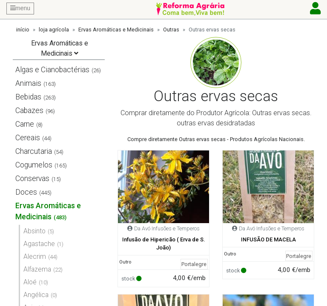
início (22, 29)
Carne (24, 124)
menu (20, 8)
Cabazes (29, 110)
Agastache (39, 244)
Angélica (36, 295)
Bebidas (28, 97)
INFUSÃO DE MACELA (268, 239)
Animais (28, 83)
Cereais (27, 137)
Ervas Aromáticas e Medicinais (116, 29)
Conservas (32, 178)
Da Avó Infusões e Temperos (167, 228)
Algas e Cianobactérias (52, 69)
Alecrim (34, 256)
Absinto (34, 231)
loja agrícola (54, 29)
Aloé (30, 282)
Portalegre (194, 264)
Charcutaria (33, 151)
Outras (171, 29)
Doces (26, 192)
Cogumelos (33, 165)
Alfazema (37, 269)
